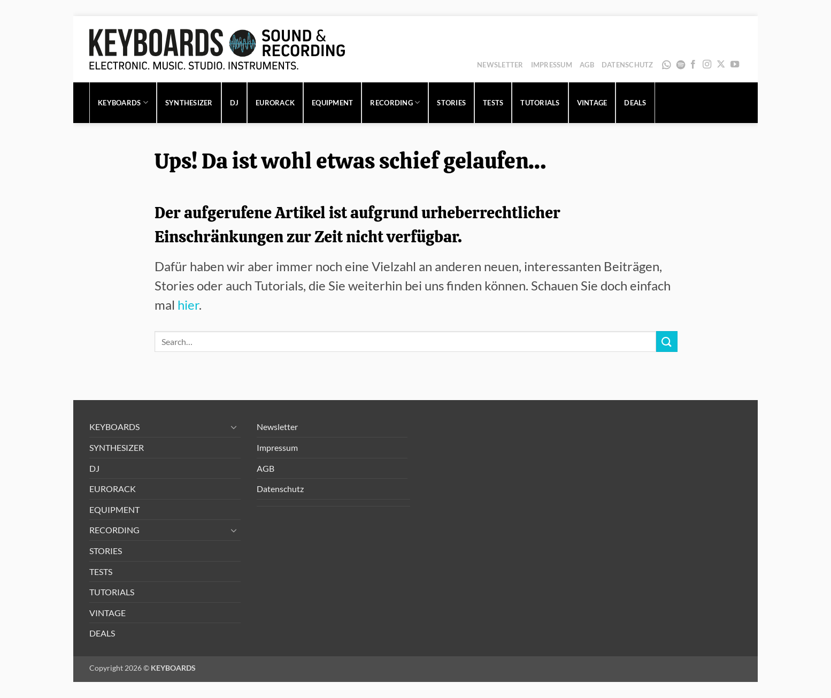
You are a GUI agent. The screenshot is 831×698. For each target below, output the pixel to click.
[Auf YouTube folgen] (734, 65)
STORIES (451, 102)
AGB (587, 64)
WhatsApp (666, 64)
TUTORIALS (539, 102)
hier (188, 304)
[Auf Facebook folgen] (693, 65)
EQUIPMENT (332, 102)
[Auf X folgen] (721, 65)
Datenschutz (627, 64)
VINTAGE (592, 102)
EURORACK (275, 102)
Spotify (680, 64)
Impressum (551, 64)
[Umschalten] (234, 426)
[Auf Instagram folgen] (707, 65)
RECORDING (395, 102)
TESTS (493, 102)
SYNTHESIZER (189, 102)
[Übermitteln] (667, 341)
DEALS (635, 102)
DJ (234, 102)
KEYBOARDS (123, 102)
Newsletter (500, 64)
